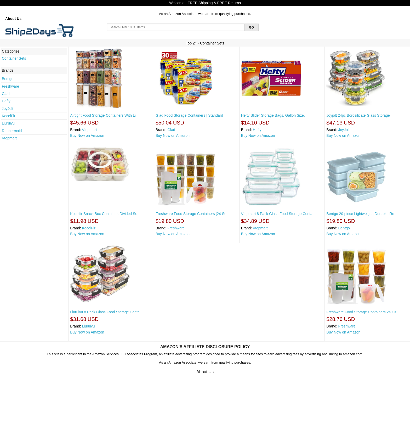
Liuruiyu (8, 123)
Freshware (10, 86)
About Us (13, 18)
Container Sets (14, 58)
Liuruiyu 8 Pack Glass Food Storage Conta (104, 312)
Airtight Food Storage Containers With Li (103, 115)
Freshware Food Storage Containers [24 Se (191, 214)
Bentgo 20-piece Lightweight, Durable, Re (360, 214)
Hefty (6, 101)
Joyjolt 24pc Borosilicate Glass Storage (358, 115)
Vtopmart (9, 138)
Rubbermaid (12, 131)
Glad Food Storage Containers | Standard (189, 115)
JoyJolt (7, 108)
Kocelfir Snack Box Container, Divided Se (103, 214)
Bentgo (7, 79)
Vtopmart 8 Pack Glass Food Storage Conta (276, 214)
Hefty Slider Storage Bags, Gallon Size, (273, 115)
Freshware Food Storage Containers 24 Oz (361, 312)
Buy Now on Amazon (87, 135)
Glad (6, 94)
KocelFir (8, 116)
